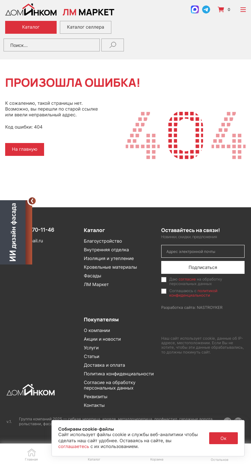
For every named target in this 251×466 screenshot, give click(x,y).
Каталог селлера (85, 27)
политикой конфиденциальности (193, 293)
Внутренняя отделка (106, 250)
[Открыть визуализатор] (16, 233)
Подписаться (203, 267)
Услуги (91, 348)
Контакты (94, 405)
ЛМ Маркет (96, 284)
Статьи (91, 356)
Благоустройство (103, 241)
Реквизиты (95, 396)
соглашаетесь (74, 446)
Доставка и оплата (104, 365)
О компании (97, 330)
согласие (187, 279)
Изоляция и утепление (109, 258)
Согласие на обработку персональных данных (110, 385)
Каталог (31, 27)
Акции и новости (102, 339)
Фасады (92, 276)
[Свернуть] (32, 201)
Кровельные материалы (110, 267)
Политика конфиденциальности (119, 374)
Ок (223, 438)
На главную (24, 149)
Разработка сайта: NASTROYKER (191, 307)
